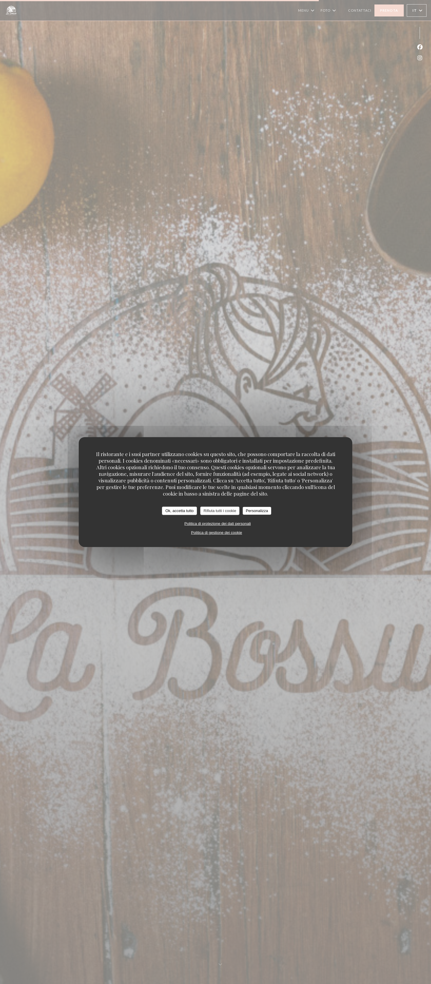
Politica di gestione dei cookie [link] (216, 532)
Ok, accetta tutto (179, 510)
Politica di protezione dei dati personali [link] (217, 523)
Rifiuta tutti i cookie (220, 510)
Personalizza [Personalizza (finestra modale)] (257, 510)
